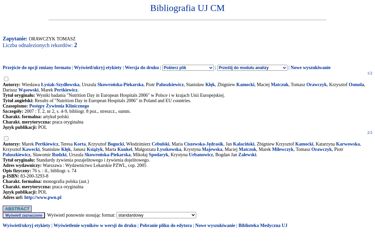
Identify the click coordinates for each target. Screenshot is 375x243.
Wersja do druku (142, 67)
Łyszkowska (169, 149)
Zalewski (247, 154)
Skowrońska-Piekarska (121, 84)
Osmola (356, 84)
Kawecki (31, 149)
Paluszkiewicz (170, 84)
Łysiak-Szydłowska (60, 84)
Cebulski (161, 144)
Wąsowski (28, 89)
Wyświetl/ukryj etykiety (98, 67)
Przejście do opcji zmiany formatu (37, 67)
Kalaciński (243, 144)
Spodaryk (158, 154)
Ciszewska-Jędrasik (203, 144)
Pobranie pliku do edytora (166, 225)
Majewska (212, 149)
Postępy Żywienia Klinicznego (59, 105)
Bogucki (116, 144)
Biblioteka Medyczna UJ (262, 225)
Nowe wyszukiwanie (310, 67)
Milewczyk (283, 149)
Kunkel (125, 149)
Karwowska (348, 144)
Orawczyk (316, 84)
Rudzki (59, 154)
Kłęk (210, 84)
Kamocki (245, 84)
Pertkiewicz (66, 89)
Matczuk (279, 84)
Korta (80, 144)
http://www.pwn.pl (42, 197)
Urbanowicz (201, 154)
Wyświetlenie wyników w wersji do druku (95, 225)
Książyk (95, 149)
